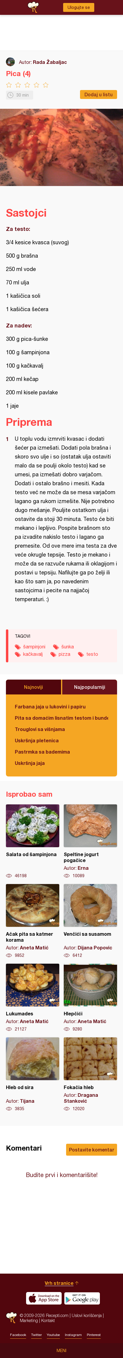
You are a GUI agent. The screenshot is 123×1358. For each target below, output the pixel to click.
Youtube (53, 1335)
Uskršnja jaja (30, 763)
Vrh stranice (59, 1283)
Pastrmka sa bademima (42, 751)
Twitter (36, 1335)
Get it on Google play (82, 1298)
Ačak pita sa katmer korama (32, 921)
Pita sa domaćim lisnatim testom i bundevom (61, 718)
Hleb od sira (32, 1074)
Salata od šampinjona (32, 841)
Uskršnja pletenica (37, 740)
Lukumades (32, 998)
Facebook (18, 1335)
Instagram (73, 1335)
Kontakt (48, 1320)
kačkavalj (33, 654)
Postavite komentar (91, 1149)
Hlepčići (90, 998)
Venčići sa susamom (90, 921)
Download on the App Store (44, 1298)
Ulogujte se (79, 7)
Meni (61, 1350)
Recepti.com (11, 1317)
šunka (67, 646)
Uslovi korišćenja (87, 1315)
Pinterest (94, 1335)
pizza (64, 654)
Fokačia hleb (90, 1074)
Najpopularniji (89, 687)
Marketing (29, 1320)
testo (92, 654)
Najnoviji (33, 687)
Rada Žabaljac (50, 62)
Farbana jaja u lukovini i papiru (50, 706)
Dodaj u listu (98, 94)
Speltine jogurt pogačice (90, 841)
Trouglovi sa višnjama (40, 729)
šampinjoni (34, 646)
